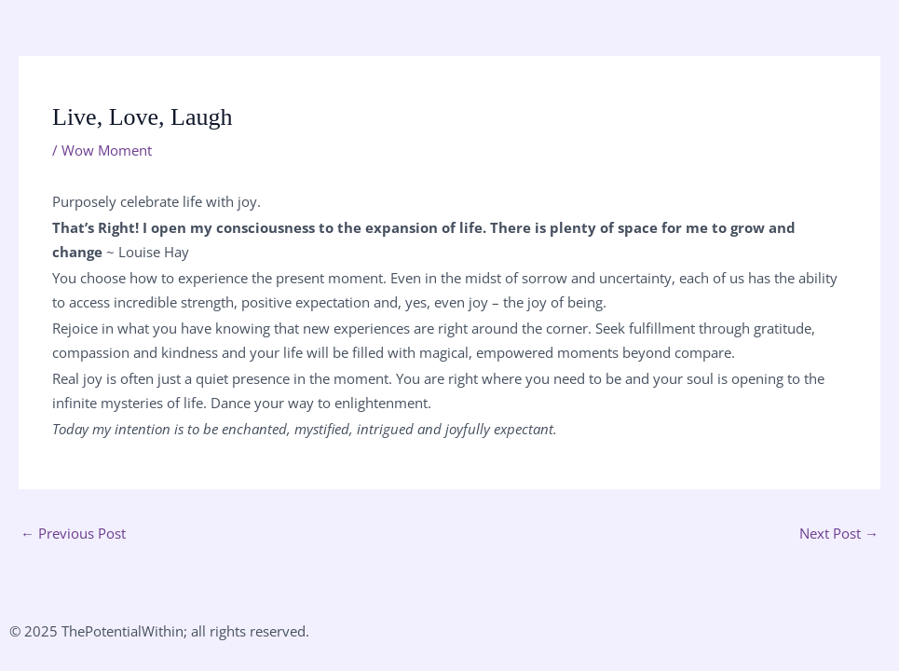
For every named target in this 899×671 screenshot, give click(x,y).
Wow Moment (106, 150)
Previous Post (73, 533)
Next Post (839, 533)
